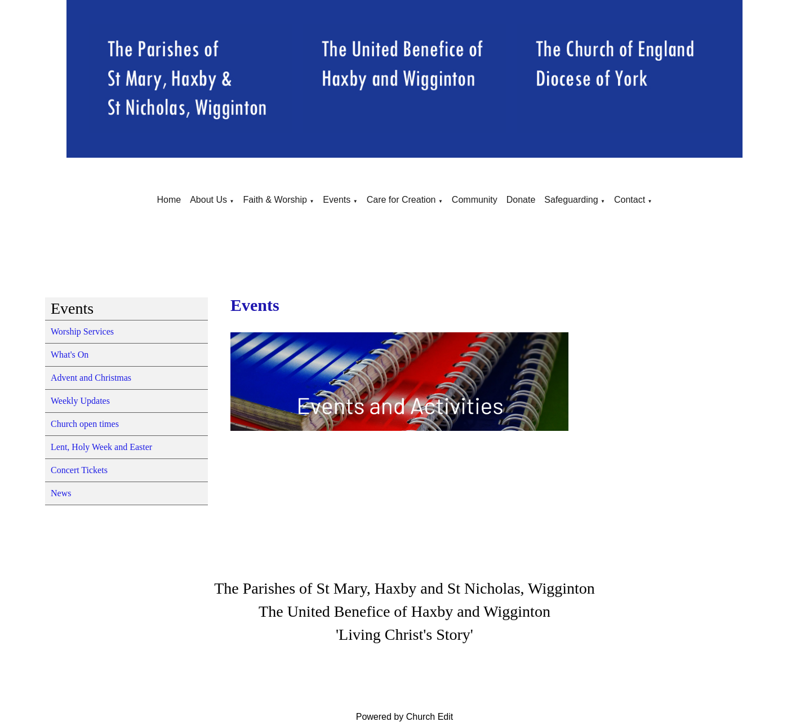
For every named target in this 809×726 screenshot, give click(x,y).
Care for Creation (401, 199)
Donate (521, 199)
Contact (629, 199)
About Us (208, 199)
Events (336, 199)
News (61, 493)
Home (169, 199)
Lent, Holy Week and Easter (101, 447)
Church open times (85, 424)
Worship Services (82, 331)
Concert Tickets (79, 470)
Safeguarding (571, 199)
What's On (69, 354)
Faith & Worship (275, 199)
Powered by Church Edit (405, 716)
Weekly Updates (80, 401)
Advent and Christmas (91, 377)
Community (474, 199)
